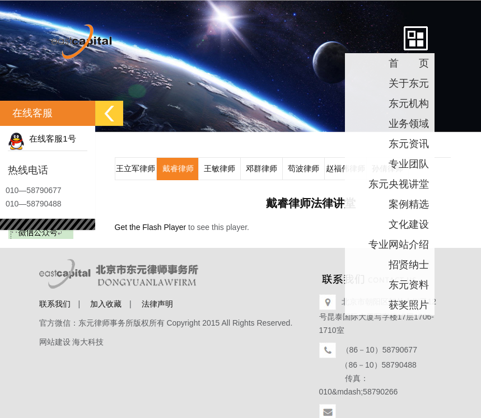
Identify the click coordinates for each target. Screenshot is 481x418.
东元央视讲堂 (398, 184)
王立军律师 (135, 168)
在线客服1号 (42, 138)
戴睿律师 (178, 168)
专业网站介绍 (398, 244)
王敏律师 (219, 168)
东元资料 (409, 284)
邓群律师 (261, 168)
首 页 (409, 63)
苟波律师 (303, 168)
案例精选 (409, 204)
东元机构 (409, 103)
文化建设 (409, 224)
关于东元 (409, 83)
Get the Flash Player (150, 227)
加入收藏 (106, 303)
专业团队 (409, 164)
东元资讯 (409, 143)
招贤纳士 (409, 264)
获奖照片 (409, 305)
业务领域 (409, 123)
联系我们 (55, 303)
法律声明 (157, 303)
